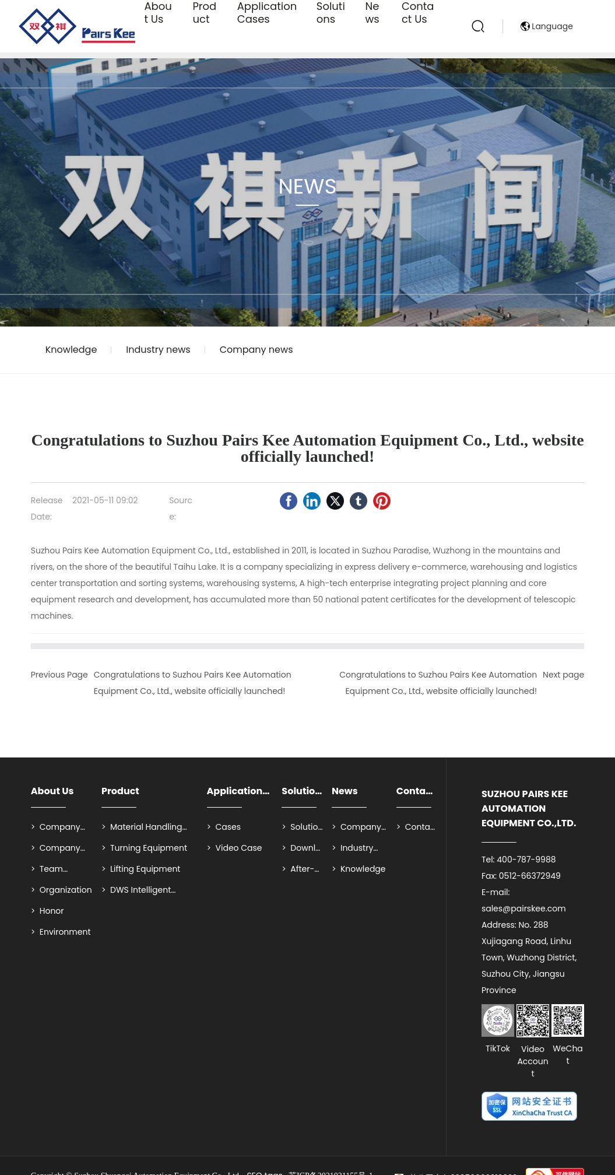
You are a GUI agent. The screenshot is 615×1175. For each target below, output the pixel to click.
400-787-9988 (526, 859)
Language (552, 58)
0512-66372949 (530, 876)
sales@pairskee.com (524, 908)
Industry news (158, 349)
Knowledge (71, 349)
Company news (256, 349)
